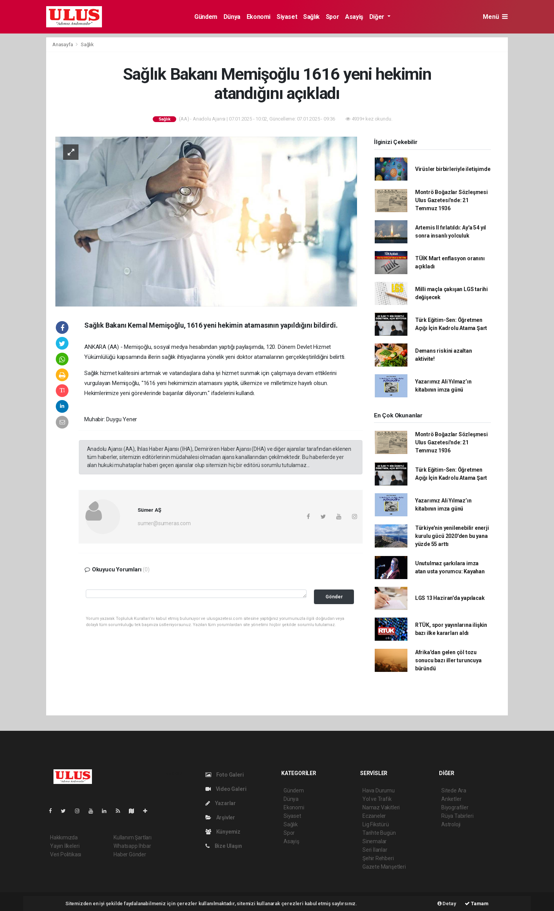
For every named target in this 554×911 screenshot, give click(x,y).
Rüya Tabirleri (457, 816)
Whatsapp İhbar (132, 846)
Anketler (451, 799)
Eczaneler (374, 816)
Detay (446, 903)
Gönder (334, 597)
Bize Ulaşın (223, 846)
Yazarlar (220, 803)
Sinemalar (374, 841)
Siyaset (287, 16)
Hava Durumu (378, 790)
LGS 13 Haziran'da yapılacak (450, 598)
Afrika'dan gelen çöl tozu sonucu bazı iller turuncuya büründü (448, 660)
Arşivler (220, 817)
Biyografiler (455, 807)
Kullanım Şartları (132, 837)
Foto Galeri (224, 775)
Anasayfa (63, 44)
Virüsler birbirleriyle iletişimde (453, 169)
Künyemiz (222, 832)
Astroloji (451, 824)
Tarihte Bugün (379, 833)
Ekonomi (258, 16)
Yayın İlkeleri (64, 846)
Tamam (477, 903)
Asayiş (354, 16)
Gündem (205, 16)
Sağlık (311, 16)
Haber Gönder (129, 854)
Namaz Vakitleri (381, 807)
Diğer (377, 16)
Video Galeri (225, 789)
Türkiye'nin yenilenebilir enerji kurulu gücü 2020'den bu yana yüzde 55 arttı (452, 536)
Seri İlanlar (374, 850)
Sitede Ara (453, 790)
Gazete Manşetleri (384, 867)
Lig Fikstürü (375, 824)
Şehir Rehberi (378, 858)
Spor (332, 16)
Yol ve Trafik (377, 799)
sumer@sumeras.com (164, 523)
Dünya (232, 16)
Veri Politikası (65, 854)
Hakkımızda (64, 837)
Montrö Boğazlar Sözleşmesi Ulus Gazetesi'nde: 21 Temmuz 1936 (451, 200)
